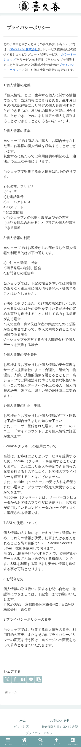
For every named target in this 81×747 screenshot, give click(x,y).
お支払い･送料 (60, 720)
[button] (38, 679)
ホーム (21, 720)
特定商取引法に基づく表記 (60, 727)
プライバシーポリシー (40, 733)
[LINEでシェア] (31, 679)
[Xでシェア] (7, 679)
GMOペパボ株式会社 (24, 49)
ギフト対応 (21, 727)
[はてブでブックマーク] (23, 679)
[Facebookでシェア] (15, 679)
